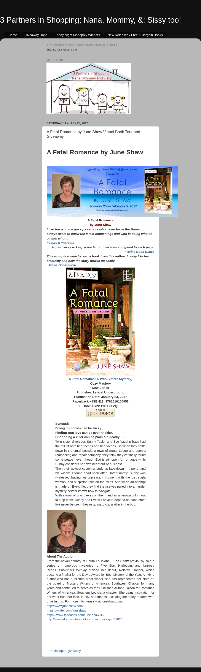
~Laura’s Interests (60, 242)
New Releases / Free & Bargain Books (135, 35)
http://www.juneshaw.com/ (65, 606)
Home (12, 35)
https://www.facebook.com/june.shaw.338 (76, 615)
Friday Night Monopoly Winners (77, 35)
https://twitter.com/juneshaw (66, 610)
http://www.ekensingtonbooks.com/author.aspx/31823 (85, 619)
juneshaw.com (112, 601)
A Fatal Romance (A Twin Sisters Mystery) (100, 379)
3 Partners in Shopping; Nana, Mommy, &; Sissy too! (90, 20)
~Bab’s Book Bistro (139, 252)
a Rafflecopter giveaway (64, 651)
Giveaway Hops (36, 35)
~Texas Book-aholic (62, 265)
